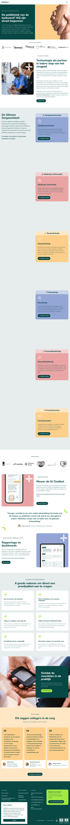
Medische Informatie (21, 796)
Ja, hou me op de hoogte (56, 801)
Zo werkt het (6, 562)
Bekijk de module (44, 138)
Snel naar (4, 790)
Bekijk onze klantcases (35, 774)
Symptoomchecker (23, 793)
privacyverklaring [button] (14, 816)
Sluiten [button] (14, 820)
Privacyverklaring (50, 820)
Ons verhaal (5, 793)
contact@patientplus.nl (37, 800)
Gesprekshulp (22, 800)
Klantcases (5, 796)
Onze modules (22, 790)
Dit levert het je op (42, 503)
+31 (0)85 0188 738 (37, 802)
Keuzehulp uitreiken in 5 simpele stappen (8, 799)
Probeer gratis (41, 100)
